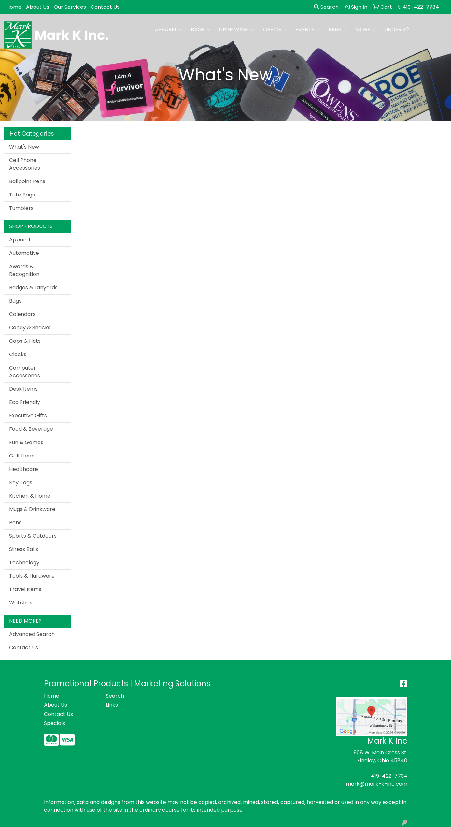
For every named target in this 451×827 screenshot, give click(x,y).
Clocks (17, 354)
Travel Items (25, 589)
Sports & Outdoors (33, 536)
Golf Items (22, 455)
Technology (24, 562)
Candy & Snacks (29, 327)
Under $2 (396, 29)
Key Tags (20, 482)
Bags (200, 30)
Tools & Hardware (32, 576)
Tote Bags (22, 194)
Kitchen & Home (29, 496)
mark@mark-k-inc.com (376, 784)
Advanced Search (32, 634)
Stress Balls (23, 549)
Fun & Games (26, 442)
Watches (20, 602)
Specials (54, 723)
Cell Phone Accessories (24, 164)
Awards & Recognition (24, 270)
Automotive (24, 253)
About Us (37, 7)
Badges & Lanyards (33, 287)
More (365, 30)
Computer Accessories (24, 371)
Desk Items (23, 389)
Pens (338, 30)
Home (13, 7)
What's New (24, 147)
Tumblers (21, 208)
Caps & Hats (25, 341)
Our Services (70, 7)
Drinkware (237, 30)
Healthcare (23, 469)
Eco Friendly (24, 402)
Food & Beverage (31, 429)
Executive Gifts (28, 415)
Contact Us (105, 7)
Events (307, 30)
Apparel (168, 30)
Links (112, 705)
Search (326, 7)
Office (275, 30)
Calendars (22, 314)
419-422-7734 (389, 776)
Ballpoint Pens (27, 181)
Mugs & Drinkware (32, 509)
